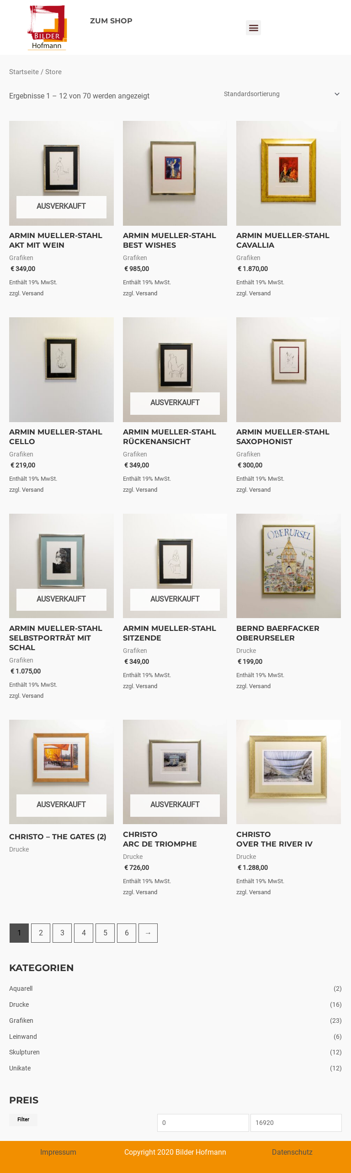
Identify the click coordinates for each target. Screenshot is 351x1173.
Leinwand (23, 1036)
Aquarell (20, 988)
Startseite (24, 72)
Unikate (20, 1068)
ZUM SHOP (111, 20)
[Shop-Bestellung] (280, 94)
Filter (23, 1120)
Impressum (58, 1152)
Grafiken (21, 1020)
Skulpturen (24, 1052)
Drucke (19, 1004)
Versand (32, 293)
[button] (253, 27)
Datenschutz (292, 1152)
